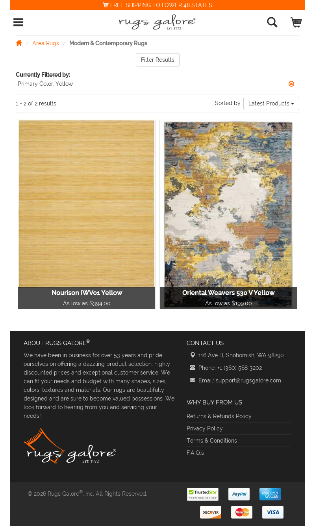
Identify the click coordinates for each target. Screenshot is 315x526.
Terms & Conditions (212, 440)
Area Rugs (45, 43)
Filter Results (157, 60)
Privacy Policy (205, 428)
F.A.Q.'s (195, 453)
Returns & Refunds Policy (219, 416)
